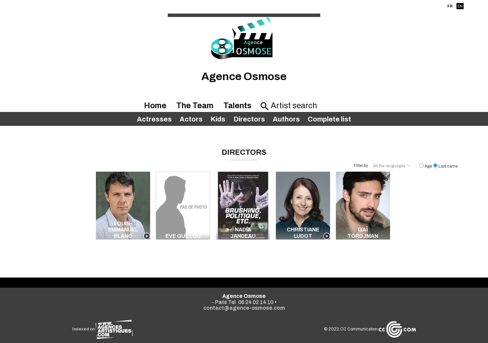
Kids (217, 119)
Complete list (329, 119)
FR (449, 6)
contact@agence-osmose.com (244, 308)
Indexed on (102, 329)
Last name (445, 166)
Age (426, 166)
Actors (191, 119)
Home (155, 105)
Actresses (154, 119)
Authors (286, 119)
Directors (249, 119)
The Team (195, 105)
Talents (237, 105)
